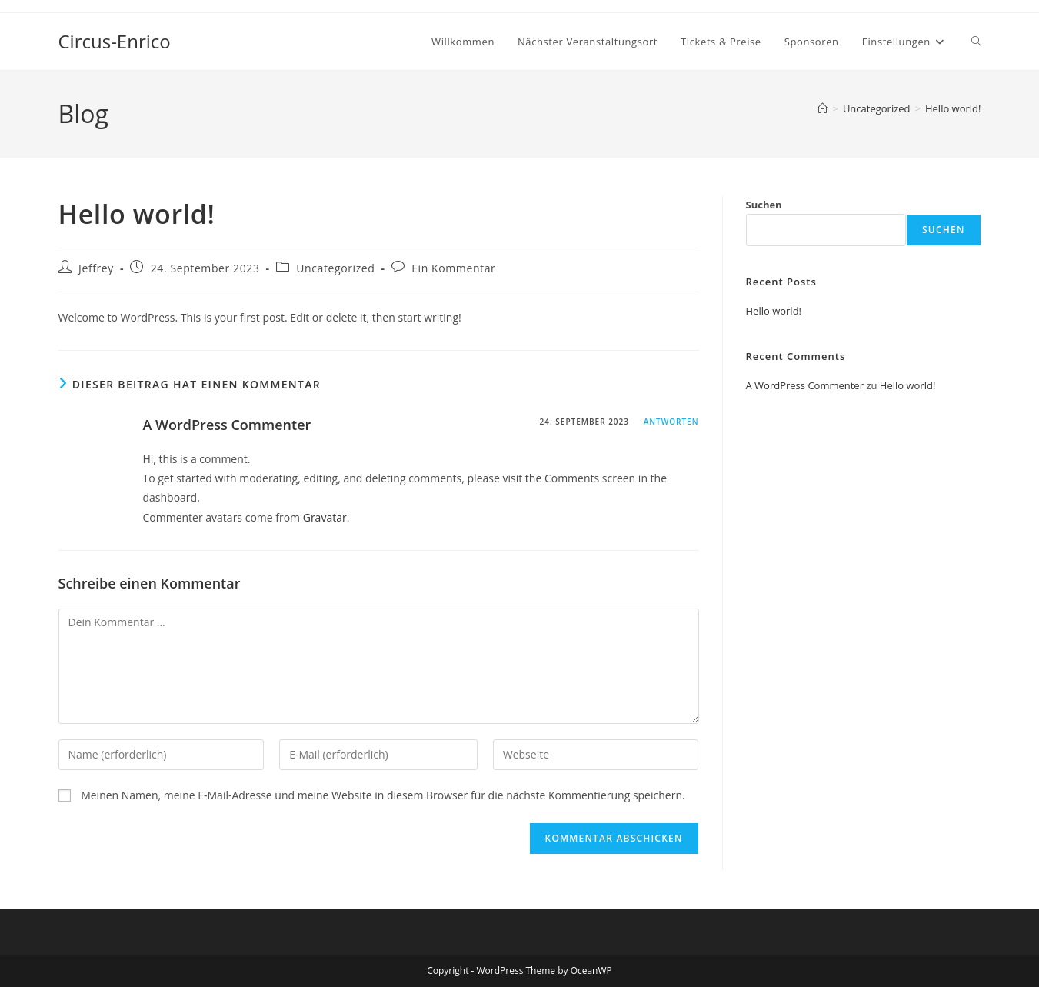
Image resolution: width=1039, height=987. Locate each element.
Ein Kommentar (453, 268)
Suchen (764, 205)
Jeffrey (96, 268)
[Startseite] (823, 108)
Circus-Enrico (114, 41)
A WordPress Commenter (227, 424)
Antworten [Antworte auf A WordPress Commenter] (671, 421)
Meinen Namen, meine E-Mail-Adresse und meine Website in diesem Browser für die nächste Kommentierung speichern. (383, 795)
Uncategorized (335, 268)
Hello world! (953, 108)
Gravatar (325, 517)
